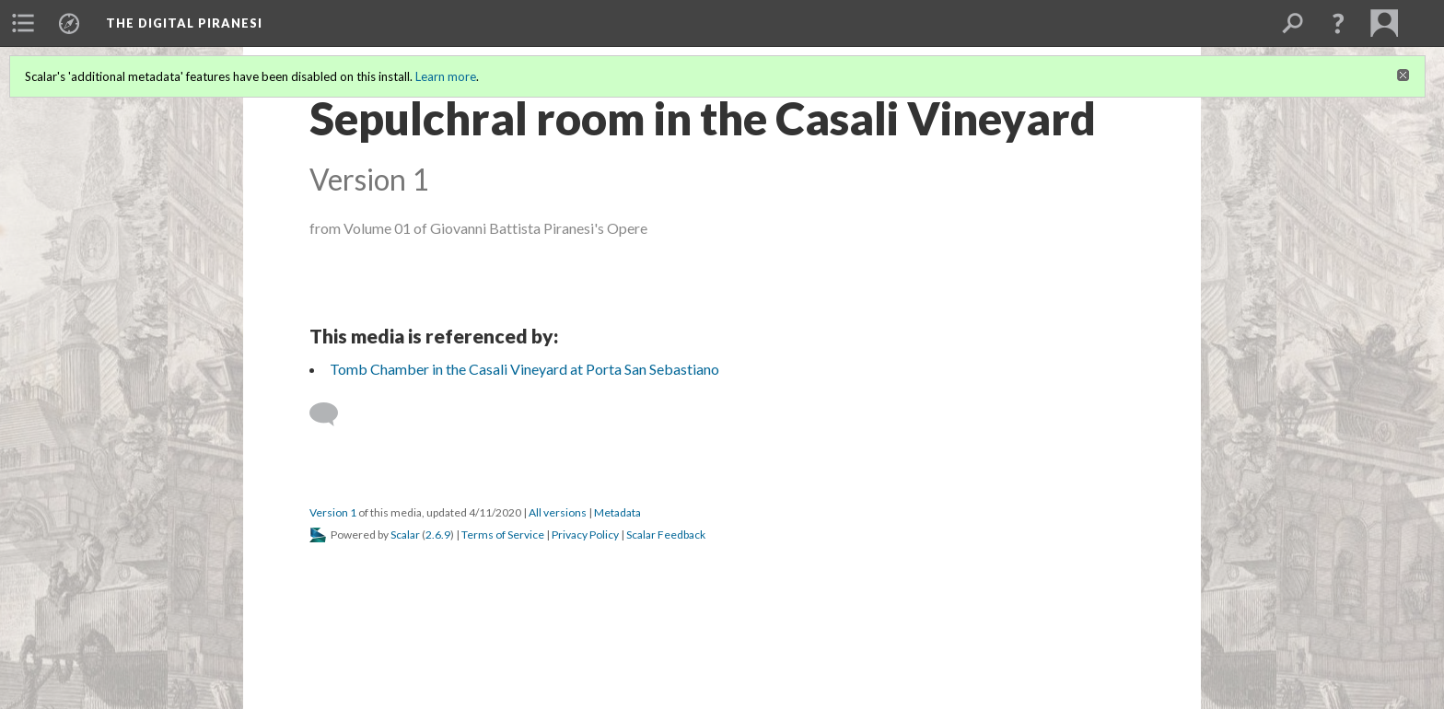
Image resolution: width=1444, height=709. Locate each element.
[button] (1338, 23)
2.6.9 (437, 534)
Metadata (617, 512)
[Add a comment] (332, 414)
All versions (558, 512)
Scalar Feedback (665, 534)
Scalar (405, 534)
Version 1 (332, 512)
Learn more (445, 76)
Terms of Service (502, 534)
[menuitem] (23, 23)
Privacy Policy (585, 534)
